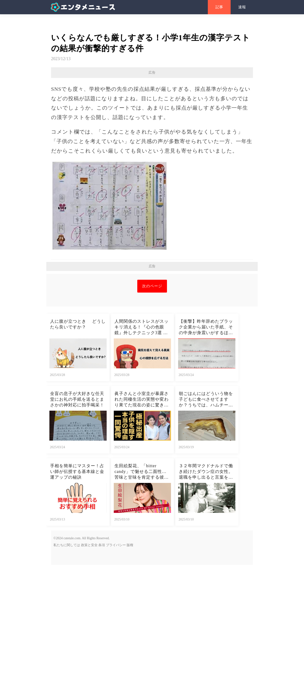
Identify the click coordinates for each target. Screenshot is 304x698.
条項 (101, 678)
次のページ (152, 419)
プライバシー (116, 678)
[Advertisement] (152, 112)
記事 (219, 7)
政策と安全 (89, 678)
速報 (242, 7)
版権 (130, 678)
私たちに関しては (66, 678)
